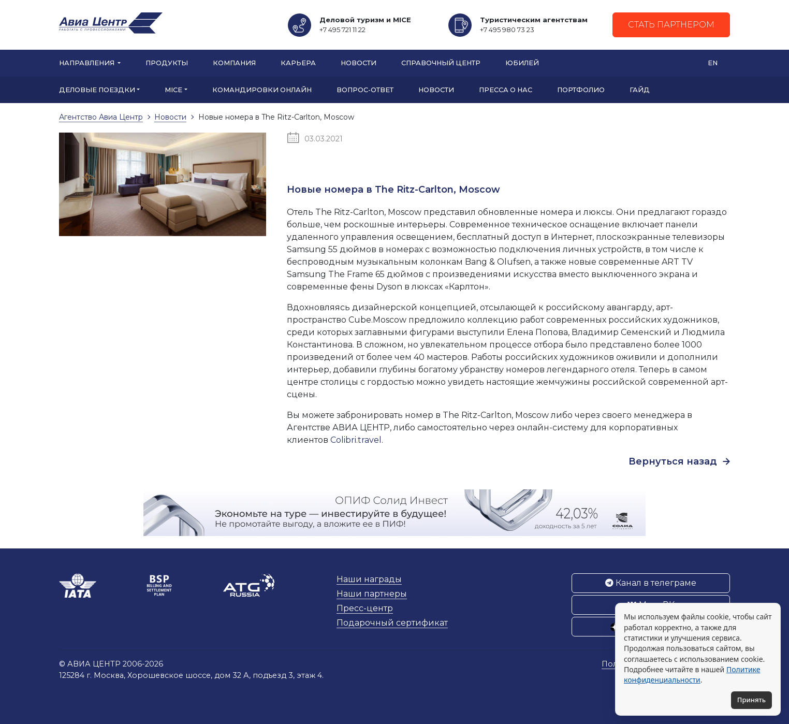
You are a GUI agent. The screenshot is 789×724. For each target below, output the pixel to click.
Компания (234, 63)
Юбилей (522, 63)
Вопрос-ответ (365, 90)
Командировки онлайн (262, 90)
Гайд (640, 90)
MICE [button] (173, 90)
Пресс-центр (365, 608)
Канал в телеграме (650, 583)
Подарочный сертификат (392, 623)
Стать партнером (671, 25)
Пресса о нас (505, 90)
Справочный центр (440, 63)
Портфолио (581, 90)
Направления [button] (87, 63)
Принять (751, 699)
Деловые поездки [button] (97, 90)
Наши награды (369, 579)
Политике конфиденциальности (692, 674)
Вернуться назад (679, 461)
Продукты (166, 63)
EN (713, 63)
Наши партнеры (372, 594)
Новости (358, 63)
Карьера (298, 63)
